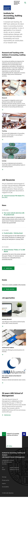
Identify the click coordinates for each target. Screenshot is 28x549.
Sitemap (4, 477)
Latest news (9, 268)
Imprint (4, 483)
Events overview (10, 289)
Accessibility (5, 486)
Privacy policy (5, 480)
